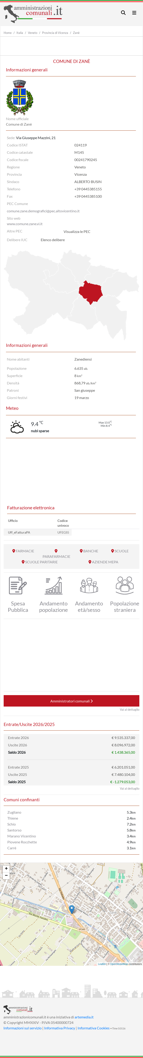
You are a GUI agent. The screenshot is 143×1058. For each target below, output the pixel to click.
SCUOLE (122, 551)
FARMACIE (25, 551)
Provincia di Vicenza (55, 33)
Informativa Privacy (59, 1028)
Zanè (76, 33)
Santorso (14, 830)
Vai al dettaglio (129, 709)
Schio (11, 824)
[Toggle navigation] (123, 12)
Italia (19, 33)
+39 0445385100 (88, 196)
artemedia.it (84, 1017)
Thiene (12, 818)
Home (8, 33)
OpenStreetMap (119, 964)
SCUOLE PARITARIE (41, 562)
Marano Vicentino (21, 836)
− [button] (6, 875)
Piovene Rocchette (22, 842)
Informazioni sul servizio (22, 1028)
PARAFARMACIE (56, 556)
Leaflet (102, 964)
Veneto (32, 33)
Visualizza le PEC (77, 231)
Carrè (11, 848)
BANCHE (90, 551)
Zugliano (14, 812)
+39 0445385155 (88, 189)
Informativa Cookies (94, 1028)
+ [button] (6, 869)
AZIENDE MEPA (105, 562)
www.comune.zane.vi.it (25, 223)
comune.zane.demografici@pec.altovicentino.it (43, 211)
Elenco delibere (53, 240)
